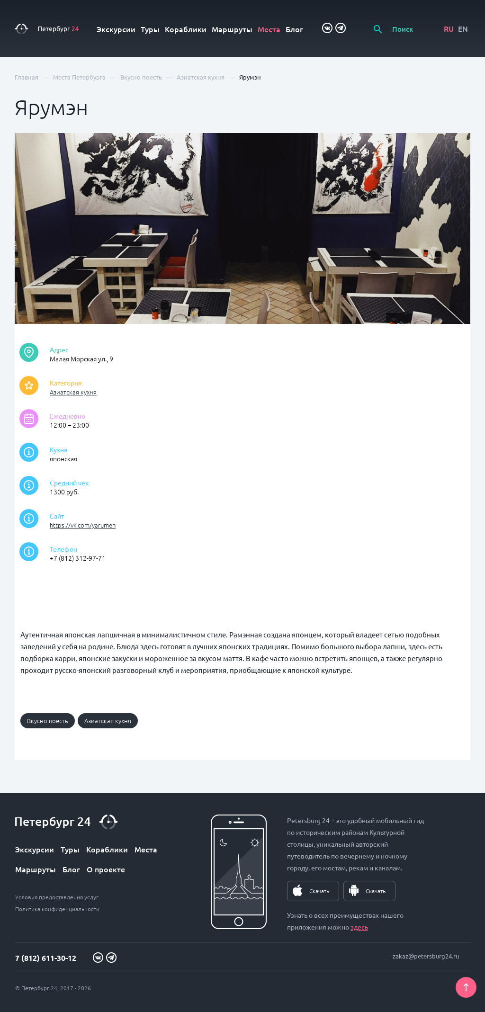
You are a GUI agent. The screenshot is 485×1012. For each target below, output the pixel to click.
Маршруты (232, 29)
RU (449, 28)
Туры (150, 29)
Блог (294, 29)
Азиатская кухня (73, 391)
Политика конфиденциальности (57, 909)
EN (463, 28)
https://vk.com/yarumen (83, 524)
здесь (359, 926)
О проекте (106, 869)
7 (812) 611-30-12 (45, 958)
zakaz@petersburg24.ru (426, 956)
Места (269, 29)
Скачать (319, 891)
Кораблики (186, 29)
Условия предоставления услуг (57, 897)
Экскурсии (116, 29)
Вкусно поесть (47, 720)
